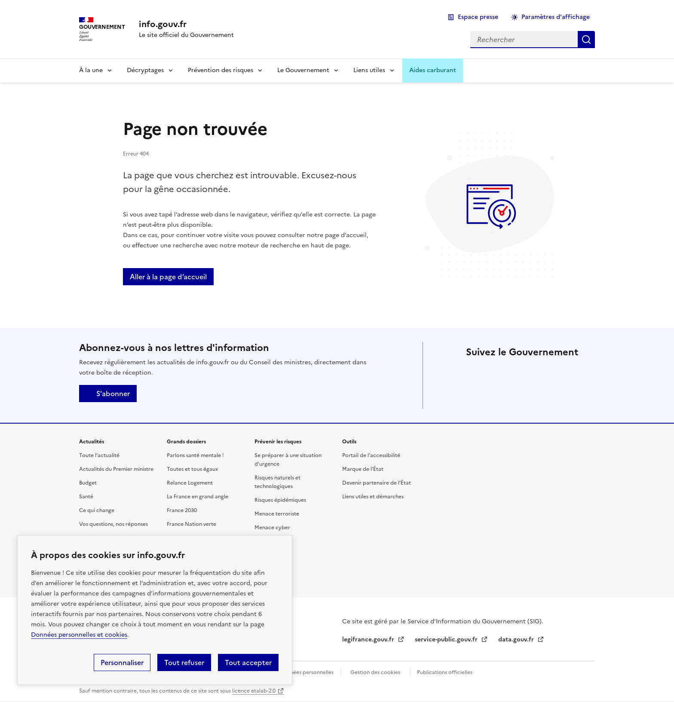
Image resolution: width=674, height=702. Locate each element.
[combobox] (524, 39)
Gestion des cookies (375, 672)
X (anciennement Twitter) (474, 372)
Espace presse (478, 16)
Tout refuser (184, 662)
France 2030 (182, 510)
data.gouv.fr (517, 639)
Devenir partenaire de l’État (376, 483)
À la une (91, 70)
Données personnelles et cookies (79, 634)
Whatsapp (498, 396)
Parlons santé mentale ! (195, 455)
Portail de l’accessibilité (371, 455)
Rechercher (586, 39)
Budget (88, 483)
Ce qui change (96, 510)
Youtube (522, 396)
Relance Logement (190, 483)
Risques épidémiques (280, 500)
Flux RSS (546, 396)
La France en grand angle (197, 497)
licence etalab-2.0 (254, 691)
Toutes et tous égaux (192, 469)
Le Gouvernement (303, 70)
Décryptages (145, 70)
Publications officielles (444, 672)
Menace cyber (272, 527)
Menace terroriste (276, 514)
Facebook (498, 372)
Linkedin (522, 372)
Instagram (546, 372)
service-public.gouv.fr (447, 639)
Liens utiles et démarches (373, 497)
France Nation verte (191, 524)
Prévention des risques (220, 70)
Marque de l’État (362, 469)
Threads (570, 372)
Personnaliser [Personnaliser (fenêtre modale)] (122, 662)
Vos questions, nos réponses (113, 524)
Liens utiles (369, 70)
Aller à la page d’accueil (168, 277)
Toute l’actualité (99, 455)
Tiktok (474, 396)
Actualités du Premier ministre (116, 469)
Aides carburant (432, 70)
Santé (86, 497)
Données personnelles (306, 672)
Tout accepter (248, 662)
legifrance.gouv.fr (369, 639)
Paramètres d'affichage (555, 16)
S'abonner (108, 393)
